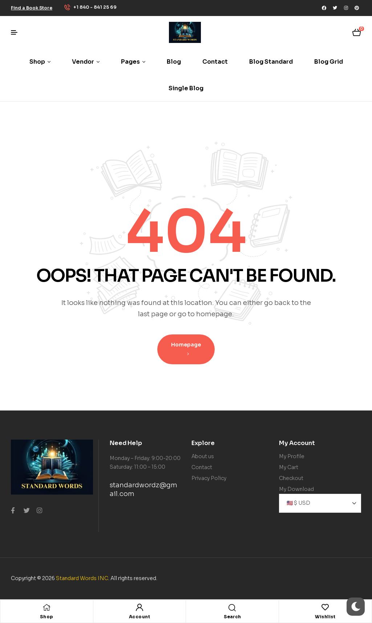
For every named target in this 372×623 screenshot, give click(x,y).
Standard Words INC (82, 578)
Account (139, 616)
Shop (46, 616)
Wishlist (325, 616)
